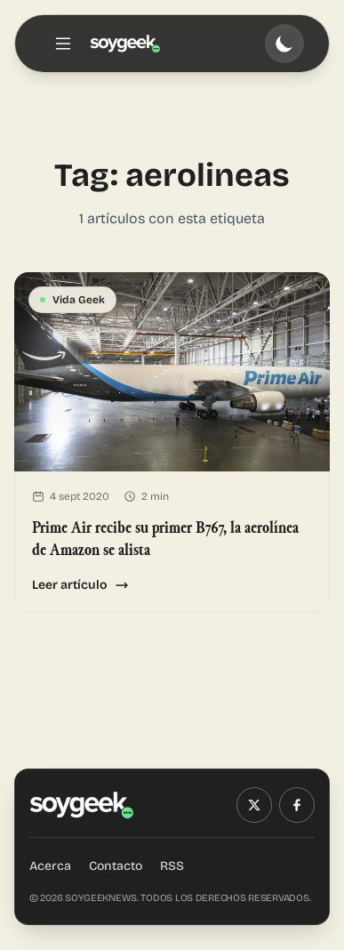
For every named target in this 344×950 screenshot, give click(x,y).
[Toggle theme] (284, 43)
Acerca (50, 866)
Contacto (115, 866)
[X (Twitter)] (254, 805)
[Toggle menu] (63, 43)
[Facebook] (297, 805)
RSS (172, 866)
